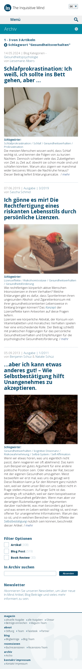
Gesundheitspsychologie (21, 57)
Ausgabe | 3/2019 (36, 188)
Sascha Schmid (20, 192)
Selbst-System (40, 454)
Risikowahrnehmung (16, 454)
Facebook (32, 631)
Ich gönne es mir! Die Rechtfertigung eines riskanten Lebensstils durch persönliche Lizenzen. (40, 208)
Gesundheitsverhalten (57, 143)
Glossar (50, 620)
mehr (66, 174)
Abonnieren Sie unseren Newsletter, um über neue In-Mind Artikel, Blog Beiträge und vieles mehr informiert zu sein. (39, 595)
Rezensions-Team (38, 647)
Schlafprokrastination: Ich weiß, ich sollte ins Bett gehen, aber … (38, 74)
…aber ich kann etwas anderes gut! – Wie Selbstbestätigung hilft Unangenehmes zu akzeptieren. (34, 376)
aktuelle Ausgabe (15, 620)
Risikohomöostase (34, 280)
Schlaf (37, 143)
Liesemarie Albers (22, 61)
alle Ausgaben (35, 620)
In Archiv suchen (19, 567)
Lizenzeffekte (12, 280)
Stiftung (10, 631)
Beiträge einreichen (16, 623)
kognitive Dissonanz (46, 451)
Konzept (51, 307)
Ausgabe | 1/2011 (36, 353)
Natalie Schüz (44, 356)
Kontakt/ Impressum (17, 664)
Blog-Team (28, 639)
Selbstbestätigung (15, 521)
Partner (45, 631)
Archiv (9, 655)
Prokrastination (13, 147)
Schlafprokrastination (17, 143)
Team (21, 631)
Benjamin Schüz (21, 356)
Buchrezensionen (15, 647)
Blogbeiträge (12, 639)
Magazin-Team (39, 623)
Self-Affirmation (60, 454)
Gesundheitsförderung (20, 284)
